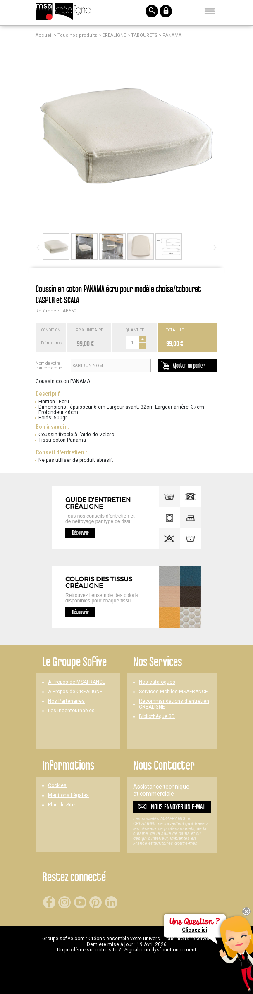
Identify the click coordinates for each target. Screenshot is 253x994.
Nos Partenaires (66, 701)
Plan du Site (61, 805)
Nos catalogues (157, 682)
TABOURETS (144, 35)
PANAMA (171, 35)
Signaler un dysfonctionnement (160, 950)
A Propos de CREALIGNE (75, 691)
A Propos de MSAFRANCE (76, 682)
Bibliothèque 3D (157, 716)
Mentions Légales (68, 795)
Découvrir (80, 532)
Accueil (44, 35)
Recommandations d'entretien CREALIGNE (174, 704)
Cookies (57, 785)
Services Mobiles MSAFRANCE (173, 691)
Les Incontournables (71, 710)
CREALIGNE (114, 35)
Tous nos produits (77, 35)
